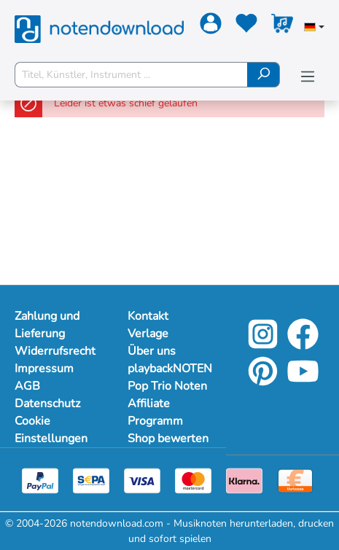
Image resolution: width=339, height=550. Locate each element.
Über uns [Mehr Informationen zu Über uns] (152, 351)
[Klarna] (244, 480)
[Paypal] (40, 480)
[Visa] (142, 480)
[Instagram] (262, 344)
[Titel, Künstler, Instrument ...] (131, 74)
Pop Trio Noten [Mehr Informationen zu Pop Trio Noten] (167, 386)
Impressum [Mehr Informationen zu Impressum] (44, 369)
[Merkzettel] (244, 26)
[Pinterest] (262, 381)
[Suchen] (263, 74)
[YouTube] (303, 381)
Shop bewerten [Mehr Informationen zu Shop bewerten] (168, 439)
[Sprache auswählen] (314, 28)
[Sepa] (91, 480)
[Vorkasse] (295, 480)
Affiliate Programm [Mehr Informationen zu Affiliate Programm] (155, 412)
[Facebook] (303, 344)
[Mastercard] (193, 480)
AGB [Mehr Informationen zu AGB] (27, 386)
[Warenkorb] (280, 26)
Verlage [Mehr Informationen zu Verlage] (148, 334)
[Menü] (307, 77)
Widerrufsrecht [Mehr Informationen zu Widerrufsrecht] (55, 351)
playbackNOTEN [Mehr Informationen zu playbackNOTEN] (169, 369)
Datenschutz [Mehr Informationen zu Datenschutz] (47, 404)
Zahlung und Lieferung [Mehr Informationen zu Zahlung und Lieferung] (47, 325)
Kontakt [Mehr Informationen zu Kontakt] (148, 316)
